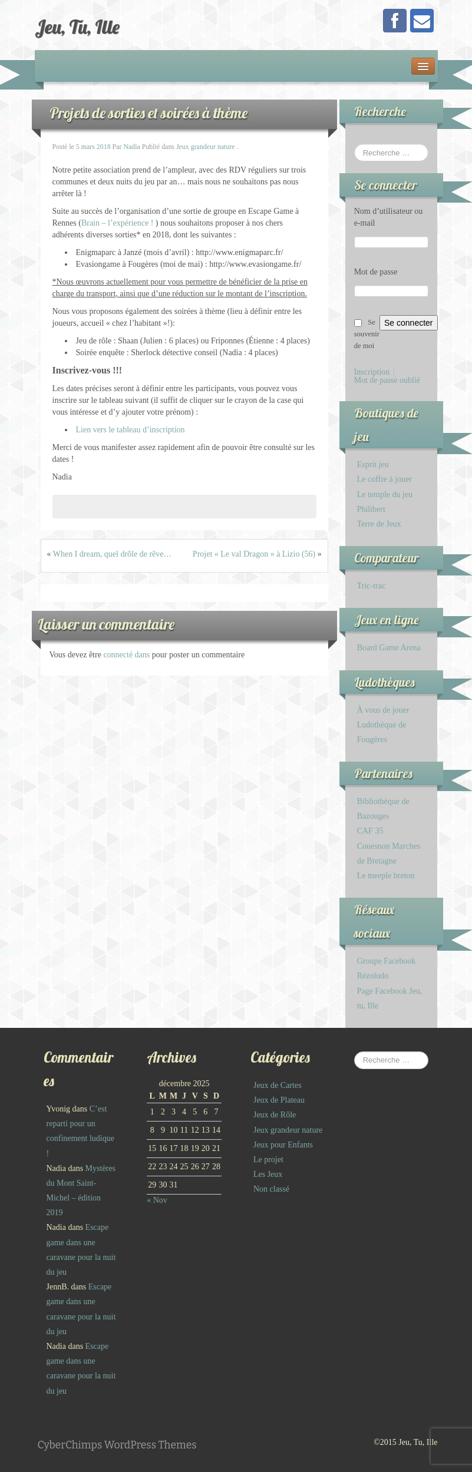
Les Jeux (267, 1174)
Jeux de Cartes (277, 1085)
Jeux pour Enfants (283, 1144)
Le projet (268, 1159)
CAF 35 (370, 830)
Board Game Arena (389, 647)
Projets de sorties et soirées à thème (148, 113)
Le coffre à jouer (384, 479)
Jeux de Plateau (279, 1100)
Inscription (372, 372)
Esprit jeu (373, 464)
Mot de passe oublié (387, 380)
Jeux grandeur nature (205, 147)
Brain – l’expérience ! (117, 223)
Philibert (371, 509)
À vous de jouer (383, 710)
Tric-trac (371, 585)
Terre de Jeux (379, 524)
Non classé (271, 1189)
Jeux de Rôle (274, 1114)
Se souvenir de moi (366, 334)
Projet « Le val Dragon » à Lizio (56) (254, 554)
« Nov (157, 1200)
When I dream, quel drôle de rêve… (112, 554)
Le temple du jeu (384, 494)
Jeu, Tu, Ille (77, 26)
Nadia (131, 147)
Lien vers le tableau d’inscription (130, 429)
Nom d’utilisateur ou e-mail (388, 217)
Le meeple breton (386, 875)
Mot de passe (376, 271)
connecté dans (127, 654)
